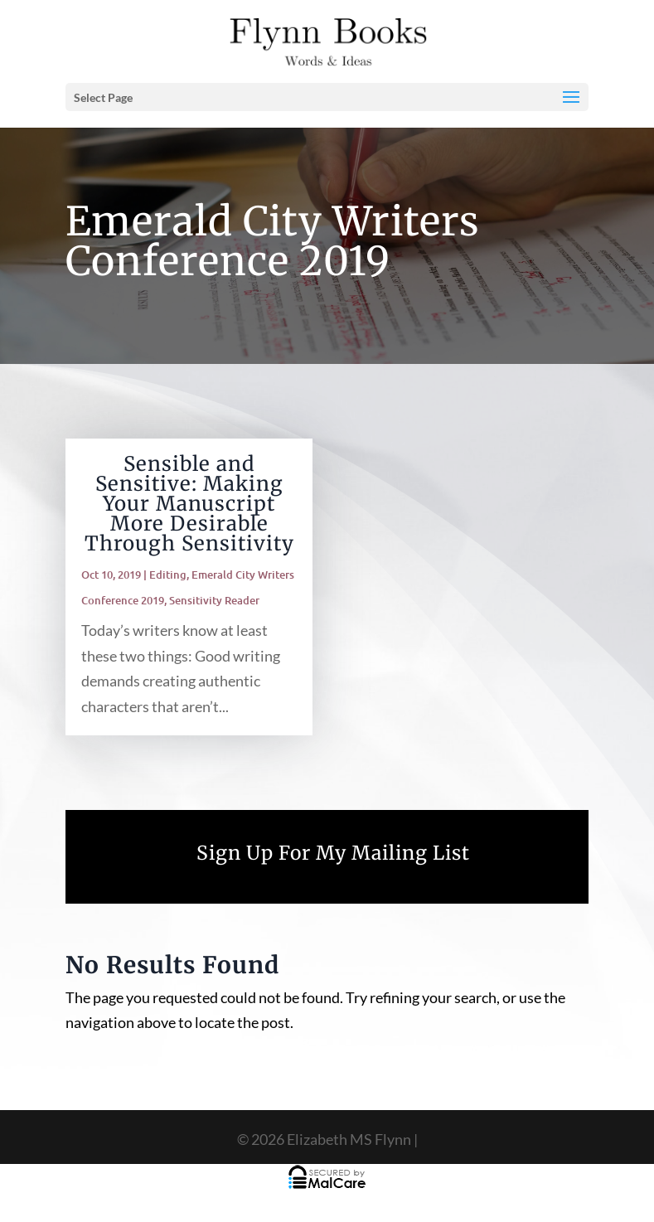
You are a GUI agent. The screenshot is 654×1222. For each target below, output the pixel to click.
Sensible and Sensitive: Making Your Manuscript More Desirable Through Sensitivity (189, 503)
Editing (168, 574)
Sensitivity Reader (214, 600)
